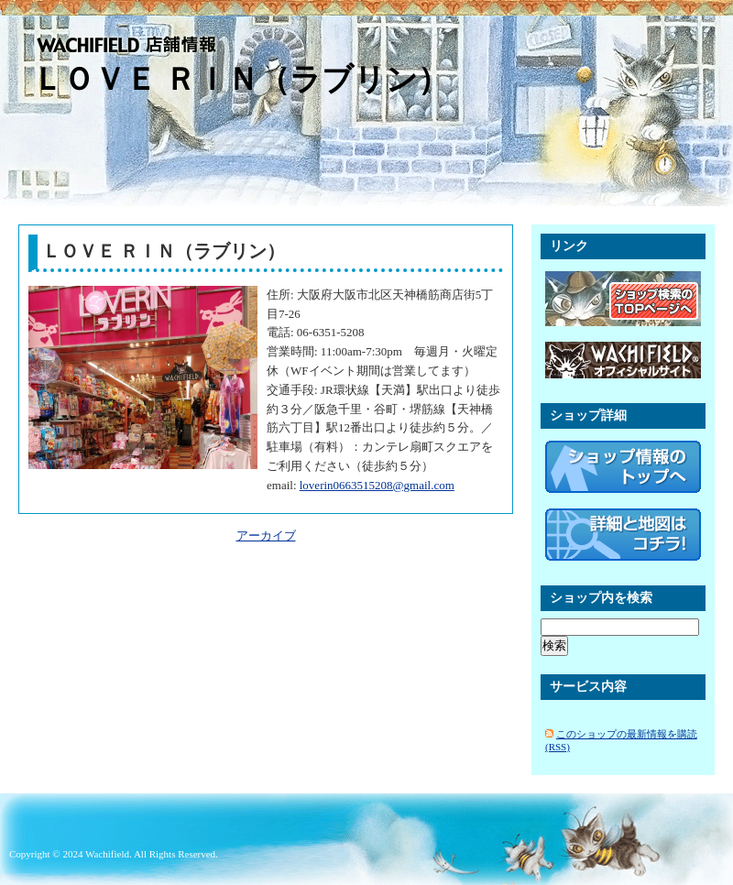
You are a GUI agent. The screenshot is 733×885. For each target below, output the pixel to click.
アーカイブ (266, 535)
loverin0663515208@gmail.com (377, 485)
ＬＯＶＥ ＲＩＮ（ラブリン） (240, 79)
